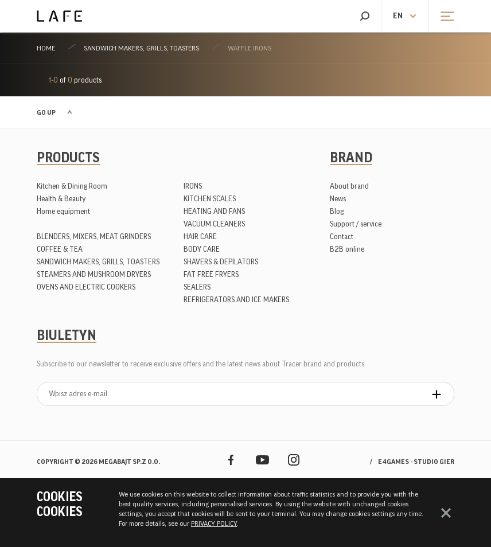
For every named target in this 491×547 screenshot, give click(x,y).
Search (364, 16)
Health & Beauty (61, 198)
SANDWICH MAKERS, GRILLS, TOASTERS (141, 48)
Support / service (355, 224)
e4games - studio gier (416, 461)
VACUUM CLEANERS (214, 224)
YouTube (262, 459)
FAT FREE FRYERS (211, 274)
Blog (337, 211)
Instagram (294, 459)
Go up (46, 112)
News (338, 198)
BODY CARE (202, 249)
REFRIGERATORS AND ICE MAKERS (236, 299)
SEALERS (197, 287)
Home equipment (63, 211)
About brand (349, 186)
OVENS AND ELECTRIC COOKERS (86, 287)
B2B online (347, 249)
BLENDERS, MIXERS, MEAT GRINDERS (94, 236)
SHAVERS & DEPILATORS (221, 261)
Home (46, 48)
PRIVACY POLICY (214, 523)
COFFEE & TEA (60, 249)
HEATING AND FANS (214, 211)
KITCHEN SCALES (210, 198)
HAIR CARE (200, 236)
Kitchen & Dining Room (72, 186)
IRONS (193, 186)
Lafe (59, 16)
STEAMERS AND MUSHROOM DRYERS (94, 274)
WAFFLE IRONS (249, 48)
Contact (341, 236)
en (398, 16)
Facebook (231, 459)
